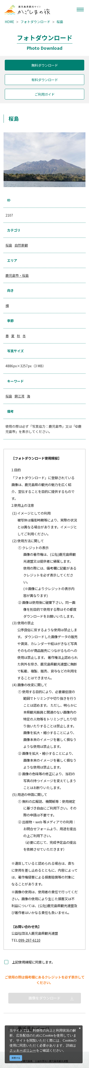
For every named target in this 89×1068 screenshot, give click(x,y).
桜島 (59, 21)
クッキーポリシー (22, 1050)
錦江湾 (19, 396)
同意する (16, 1057)
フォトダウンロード (35, 21)
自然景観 (21, 245)
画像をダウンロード (44, 997)
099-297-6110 (29, 940)
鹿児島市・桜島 (17, 275)
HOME (9, 21)
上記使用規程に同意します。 (33, 961)
